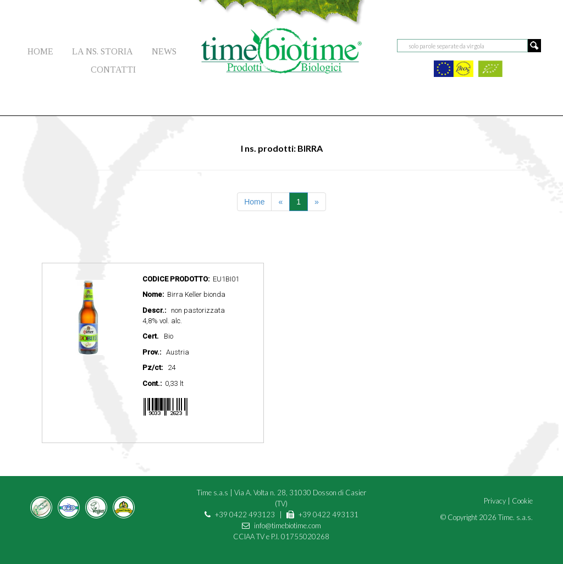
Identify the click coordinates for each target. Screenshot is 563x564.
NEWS (164, 51)
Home (254, 201)
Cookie (522, 500)
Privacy (495, 500)
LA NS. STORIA (102, 51)
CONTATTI (113, 69)
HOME (40, 51)
